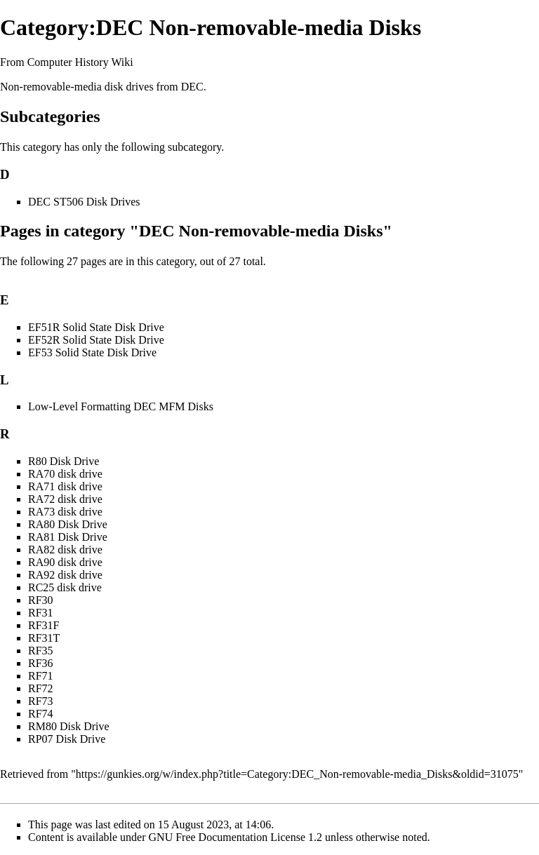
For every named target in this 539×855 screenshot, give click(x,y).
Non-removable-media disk (62, 87)
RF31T (44, 638)
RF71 (40, 676)
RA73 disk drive (65, 512)
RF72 (40, 688)
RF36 (40, 663)
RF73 (40, 701)
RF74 (40, 714)
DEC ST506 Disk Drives (84, 202)
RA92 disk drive (65, 575)
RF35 (40, 651)
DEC (192, 87)
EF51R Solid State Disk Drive (96, 327)
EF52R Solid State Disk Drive (96, 340)
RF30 (40, 600)
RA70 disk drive (65, 474)
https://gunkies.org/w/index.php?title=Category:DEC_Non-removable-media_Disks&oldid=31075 (297, 774)
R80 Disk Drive (63, 461)
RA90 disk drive (65, 562)
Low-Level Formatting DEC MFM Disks (120, 406)
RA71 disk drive (65, 486)
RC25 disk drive (65, 587)
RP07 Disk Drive (66, 739)
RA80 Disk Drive (67, 524)
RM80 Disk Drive (68, 726)
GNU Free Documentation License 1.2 (235, 837)
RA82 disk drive (65, 550)
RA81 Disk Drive (67, 537)
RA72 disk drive (65, 499)
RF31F (43, 625)
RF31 (40, 613)
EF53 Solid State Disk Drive (92, 352)
